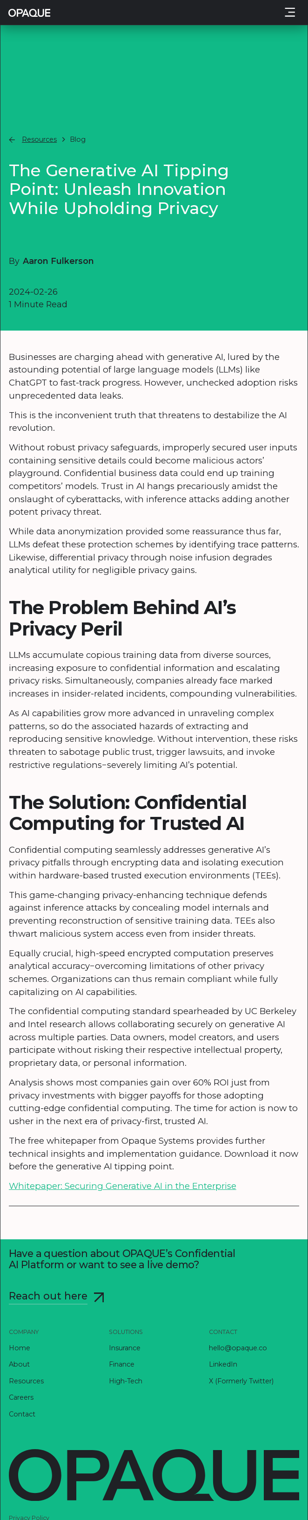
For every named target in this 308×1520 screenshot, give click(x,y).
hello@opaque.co (238, 1348)
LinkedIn (223, 1364)
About (19, 1364)
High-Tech (125, 1381)
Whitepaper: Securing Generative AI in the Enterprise (122, 1186)
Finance (121, 1364)
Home (19, 1348)
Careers (21, 1397)
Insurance (125, 1348)
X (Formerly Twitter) (241, 1381)
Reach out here (48, 1296)
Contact (22, 1414)
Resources (26, 1381)
